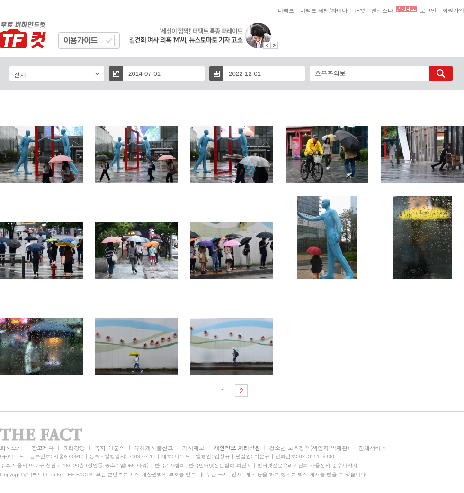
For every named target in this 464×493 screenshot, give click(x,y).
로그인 (428, 10)
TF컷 (359, 10)
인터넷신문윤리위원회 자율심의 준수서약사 (307, 465)
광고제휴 (42, 448)
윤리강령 (74, 448)
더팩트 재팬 (314, 10)
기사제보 (193, 448)
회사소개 (11, 448)
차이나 (339, 10)
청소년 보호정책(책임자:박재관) (309, 448)
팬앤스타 (382, 10)
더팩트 (286, 10)
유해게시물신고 (153, 448)
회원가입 (453, 10)
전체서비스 (372, 448)
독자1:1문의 (109, 448)
